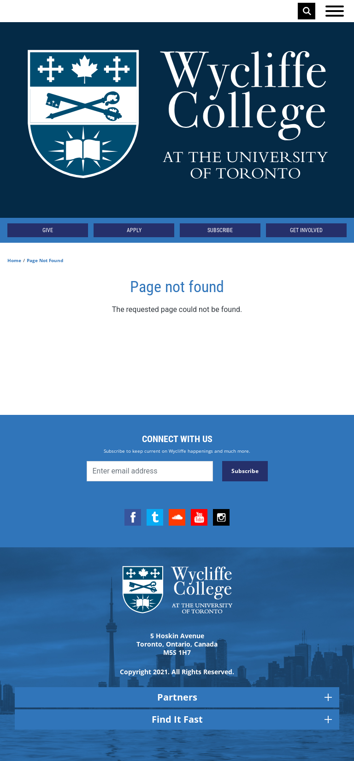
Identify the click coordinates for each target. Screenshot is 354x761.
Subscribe (220, 230)
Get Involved (306, 230)
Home (14, 260)
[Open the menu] (335, 11)
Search (307, 11)
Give (47, 230)
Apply (134, 230)
